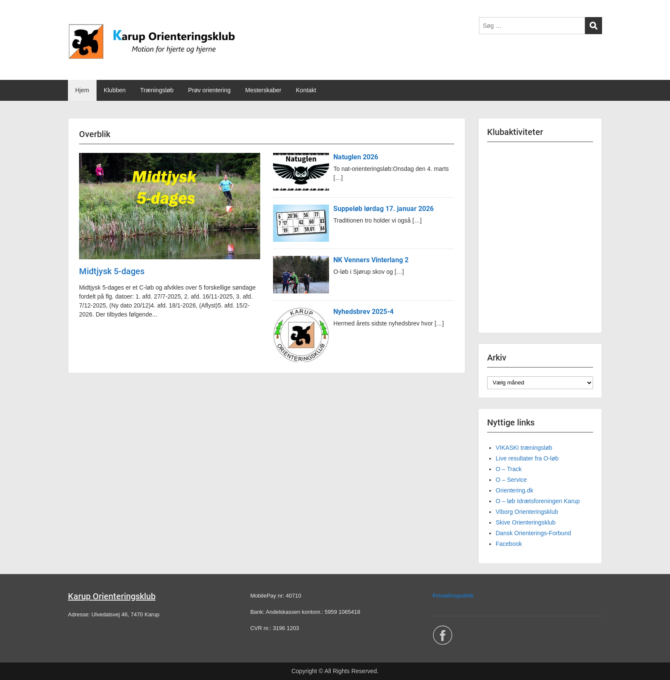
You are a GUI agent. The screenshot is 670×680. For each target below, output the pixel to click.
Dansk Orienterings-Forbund (533, 533)
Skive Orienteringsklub (525, 522)
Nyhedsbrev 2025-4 (363, 312)
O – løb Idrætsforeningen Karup (538, 501)
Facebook (509, 543)
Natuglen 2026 (355, 157)
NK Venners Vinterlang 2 (370, 260)
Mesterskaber (263, 90)
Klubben (115, 90)
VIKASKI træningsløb (524, 447)
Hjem (82, 90)
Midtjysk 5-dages (111, 271)
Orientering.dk (514, 490)
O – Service (511, 479)
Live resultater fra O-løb (527, 458)
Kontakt (306, 90)
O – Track (509, 469)
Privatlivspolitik (452, 595)
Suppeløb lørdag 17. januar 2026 (383, 209)
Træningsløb (156, 90)
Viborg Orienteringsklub (527, 511)
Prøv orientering (209, 90)
